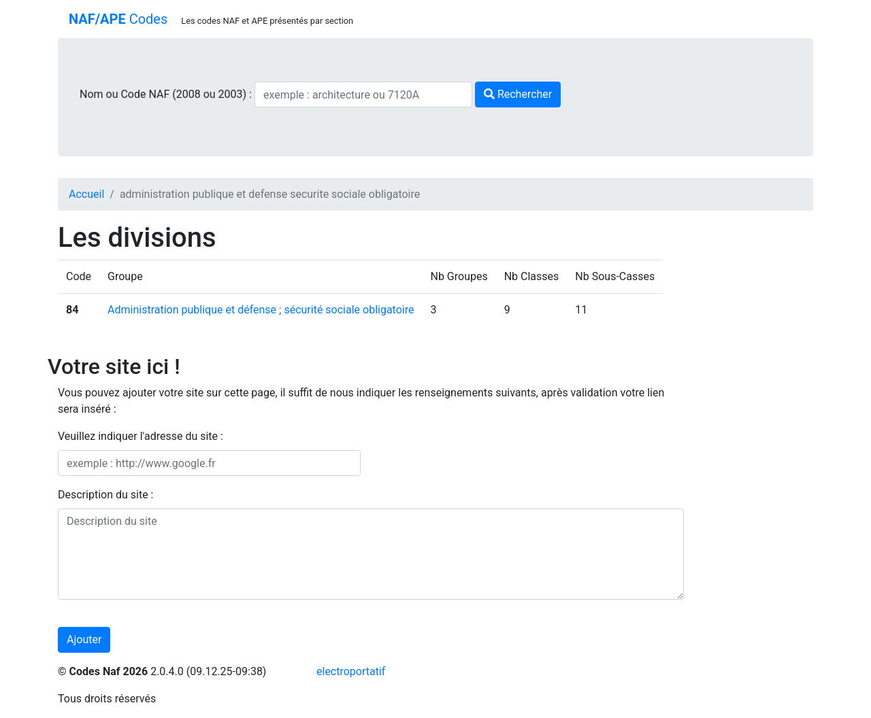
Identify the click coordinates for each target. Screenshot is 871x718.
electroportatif (350, 671)
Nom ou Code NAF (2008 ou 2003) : (167, 94)
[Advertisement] (758, 426)
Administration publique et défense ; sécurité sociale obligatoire (261, 309)
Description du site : (106, 494)
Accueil (86, 194)
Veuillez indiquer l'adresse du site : (140, 436)
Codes (118, 19)
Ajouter (84, 639)
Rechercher (518, 94)
